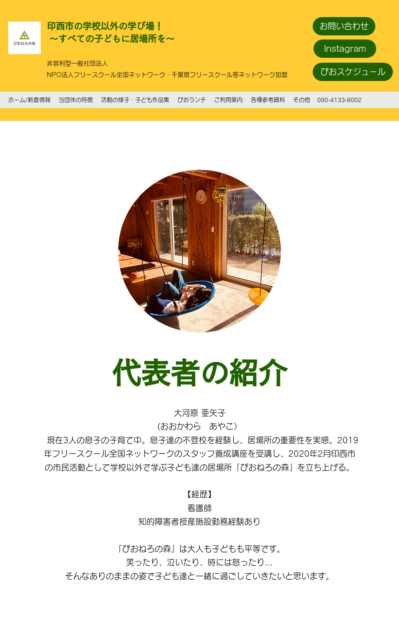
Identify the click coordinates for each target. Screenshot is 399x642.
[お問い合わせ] (344, 26)
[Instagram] (345, 48)
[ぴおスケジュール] (353, 72)
